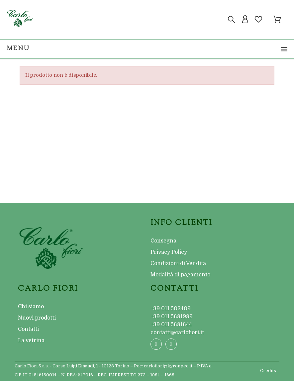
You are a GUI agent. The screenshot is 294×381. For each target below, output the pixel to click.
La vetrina (31, 340)
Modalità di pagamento (180, 275)
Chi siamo (31, 307)
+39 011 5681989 (171, 317)
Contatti (28, 329)
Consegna (163, 241)
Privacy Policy (168, 252)
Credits (268, 370)
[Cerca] (231, 19)
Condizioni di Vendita (178, 263)
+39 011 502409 (170, 309)
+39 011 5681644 (171, 325)
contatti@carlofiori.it (177, 332)
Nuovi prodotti (37, 318)
